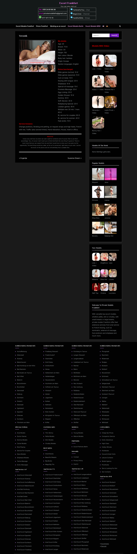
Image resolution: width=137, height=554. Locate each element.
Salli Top (95, 293)
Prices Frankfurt (42, 26)
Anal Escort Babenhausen (25, 485)
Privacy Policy (78, 460)
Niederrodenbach (79, 401)
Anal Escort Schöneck (109, 493)
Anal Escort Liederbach (81, 478)
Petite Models (49, 436)
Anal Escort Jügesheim (53, 517)
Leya (110, 263)
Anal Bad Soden (22, 496)
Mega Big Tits (49, 464)
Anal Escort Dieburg (23, 518)
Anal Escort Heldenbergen (54, 496)
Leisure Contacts (107, 457)
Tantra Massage (22, 461)
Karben (47, 401)
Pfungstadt (105, 351)
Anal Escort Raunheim (81, 545)
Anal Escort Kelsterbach (53, 528)
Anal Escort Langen (51, 549)
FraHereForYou (77, 10)
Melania (95, 279)
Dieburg (19, 394)
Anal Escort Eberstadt (24, 528)
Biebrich (19, 380)
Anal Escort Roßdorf (108, 485)
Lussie (111, 279)
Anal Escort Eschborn (24, 542)
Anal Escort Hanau (51, 489)
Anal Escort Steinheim (109, 507)
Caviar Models (22, 443)
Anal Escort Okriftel (80, 538)
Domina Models (22, 440)
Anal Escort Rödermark (81, 549)
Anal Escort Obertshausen (82, 524)
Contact (76, 457)
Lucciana (112, 293)
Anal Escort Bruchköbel (24, 510)
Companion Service (108, 436)
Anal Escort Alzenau (23, 478)
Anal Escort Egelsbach (24, 532)
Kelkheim (48, 404)
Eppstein (20, 412)
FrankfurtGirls (76, 18)
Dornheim (20, 397)
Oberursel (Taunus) (80, 412)
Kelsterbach (49, 408)
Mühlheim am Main (80, 376)
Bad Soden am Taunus (24, 373)
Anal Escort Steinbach (109, 503)
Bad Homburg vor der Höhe (26, 365)
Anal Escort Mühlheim (81, 492)
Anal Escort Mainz (80, 485)
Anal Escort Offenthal (81, 535)
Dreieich (19, 401)
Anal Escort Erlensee (24, 539)
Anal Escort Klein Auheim (53, 531)
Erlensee (20, 415)
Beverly (95, 236)
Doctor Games (21, 436)
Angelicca (104, 263)
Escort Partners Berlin (81, 446)
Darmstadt (20, 390)
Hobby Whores (107, 447)
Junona (107, 218)
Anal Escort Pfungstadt (81, 542)
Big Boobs (48, 461)
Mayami (95, 182)
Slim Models (49, 440)
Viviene (103, 293)
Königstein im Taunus (52, 415)
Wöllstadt (105, 422)
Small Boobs (49, 454)
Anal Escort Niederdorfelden (83, 510)
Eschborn (20, 419)
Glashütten (49, 358)
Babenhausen (21, 362)
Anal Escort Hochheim (52, 503)
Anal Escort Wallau (108, 518)
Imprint (76, 464)
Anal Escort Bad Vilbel (24, 500)
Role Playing (21, 447)
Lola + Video (96, 69)
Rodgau (104, 362)
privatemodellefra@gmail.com (55, 13)
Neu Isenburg (78, 387)
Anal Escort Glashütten (53, 478)
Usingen (104, 397)
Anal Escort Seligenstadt (110, 500)
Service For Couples (23, 450)
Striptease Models (23, 457)
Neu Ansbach (78, 383)
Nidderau (77, 390)
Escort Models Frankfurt (25, 26)
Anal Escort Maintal (80, 481)
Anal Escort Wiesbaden (109, 528)
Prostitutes (105, 465)
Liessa (107, 200)
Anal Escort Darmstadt (24, 514)
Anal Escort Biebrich (23, 503)
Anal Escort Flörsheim (24, 546)
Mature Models (78, 436)
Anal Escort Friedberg (24, 549)
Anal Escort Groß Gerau (53, 482)
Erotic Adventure (107, 440)
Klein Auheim (49, 412)
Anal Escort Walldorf (108, 521)
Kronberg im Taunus (80, 351)
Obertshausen (78, 408)
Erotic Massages (22, 465)
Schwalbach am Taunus (110, 380)
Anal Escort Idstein (51, 514)
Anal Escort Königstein (52, 535)
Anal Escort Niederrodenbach (83, 517)
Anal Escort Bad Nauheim (25, 493)
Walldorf (104, 404)
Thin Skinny (49, 433)
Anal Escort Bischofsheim (25, 507)
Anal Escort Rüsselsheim (110, 489)
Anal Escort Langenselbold (82, 474)
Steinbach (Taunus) (108, 387)
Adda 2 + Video (98, 89)
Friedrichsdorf (50, 355)
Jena (106, 182)
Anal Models (21, 433)
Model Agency (106, 461)
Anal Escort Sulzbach (109, 510)
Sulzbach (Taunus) (108, 394)
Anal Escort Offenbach (81, 531)
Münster (76, 380)
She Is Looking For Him (109, 468)
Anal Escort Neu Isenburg (82, 503)
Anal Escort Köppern (52, 538)
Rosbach (105, 365)
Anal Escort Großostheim (53, 485)
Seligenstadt (106, 383)
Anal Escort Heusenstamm (54, 499)
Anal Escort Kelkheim (52, 524)
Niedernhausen (79, 397)
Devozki (103, 546)
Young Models (78, 433)
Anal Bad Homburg (23, 489)
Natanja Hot (109, 236)
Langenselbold (78, 358)
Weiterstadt (105, 408)
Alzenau (19, 358)
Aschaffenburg (22, 351)
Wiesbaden (105, 412)
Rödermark (105, 358)
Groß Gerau (49, 362)
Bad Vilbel (20, 376)
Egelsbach (20, 408)
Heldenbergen (50, 376)
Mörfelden (77, 373)
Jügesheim (49, 397)
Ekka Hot (103, 279)
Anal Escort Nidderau (81, 506)
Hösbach (48, 390)
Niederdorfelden (79, 394)
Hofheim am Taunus (52, 387)
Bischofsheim (21, 383)
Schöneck (105, 376)
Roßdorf (104, 369)
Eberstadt (20, 404)
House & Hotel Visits (108, 454)
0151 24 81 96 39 (49, 10)
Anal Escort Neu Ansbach (82, 499)
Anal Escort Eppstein (24, 535)
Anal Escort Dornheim (24, 521)
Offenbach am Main (80, 415)
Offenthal (77, 419)
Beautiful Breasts (50, 457)
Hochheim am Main (51, 383)
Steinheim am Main (108, 390)
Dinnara (95, 200)
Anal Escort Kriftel (51, 542)
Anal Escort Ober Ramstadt (82, 520)
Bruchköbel (21, 387)
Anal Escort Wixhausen (109, 535)
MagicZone (75, 14)
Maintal (76, 365)
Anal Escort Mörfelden (81, 488)
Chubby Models (50, 443)
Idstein (47, 394)
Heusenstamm (50, 380)
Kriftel (47, 422)
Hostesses (105, 450)
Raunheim (105, 355)
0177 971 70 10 (46, 18)
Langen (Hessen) (79, 355)
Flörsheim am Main (23, 422)
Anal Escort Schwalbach (110, 496)
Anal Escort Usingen (108, 514)
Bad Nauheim (21, 369)
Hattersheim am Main (52, 373)
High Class (105, 443)
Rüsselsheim (106, 373)
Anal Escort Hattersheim (53, 492)
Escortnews (105, 544)
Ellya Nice (95, 218)
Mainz (76, 369)
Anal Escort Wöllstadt (109, 539)
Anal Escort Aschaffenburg (26, 482)
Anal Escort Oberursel (81, 527)
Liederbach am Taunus (81, 362)
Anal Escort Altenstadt (24, 475)
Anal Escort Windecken (109, 532)
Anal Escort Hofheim (52, 507)
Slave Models (21, 454)
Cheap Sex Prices (107, 433)
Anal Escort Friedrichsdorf (54, 475)
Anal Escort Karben (51, 521)
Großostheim (49, 365)
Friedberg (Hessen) (51, 351)
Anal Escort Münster (80, 496)
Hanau (47, 369)
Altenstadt (20, 355)
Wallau (104, 401)
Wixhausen (105, 419)
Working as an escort (58, 26)
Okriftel (76, 422)
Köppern (48, 419)
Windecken (105, 415)
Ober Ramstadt (78, 404)
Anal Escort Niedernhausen (83, 513)
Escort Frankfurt (68, 3)
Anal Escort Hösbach (52, 510)
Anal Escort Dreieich (23, 525)
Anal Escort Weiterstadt (109, 525)
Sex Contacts (106, 472)
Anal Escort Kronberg (52, 546)
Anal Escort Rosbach (109, 482)
